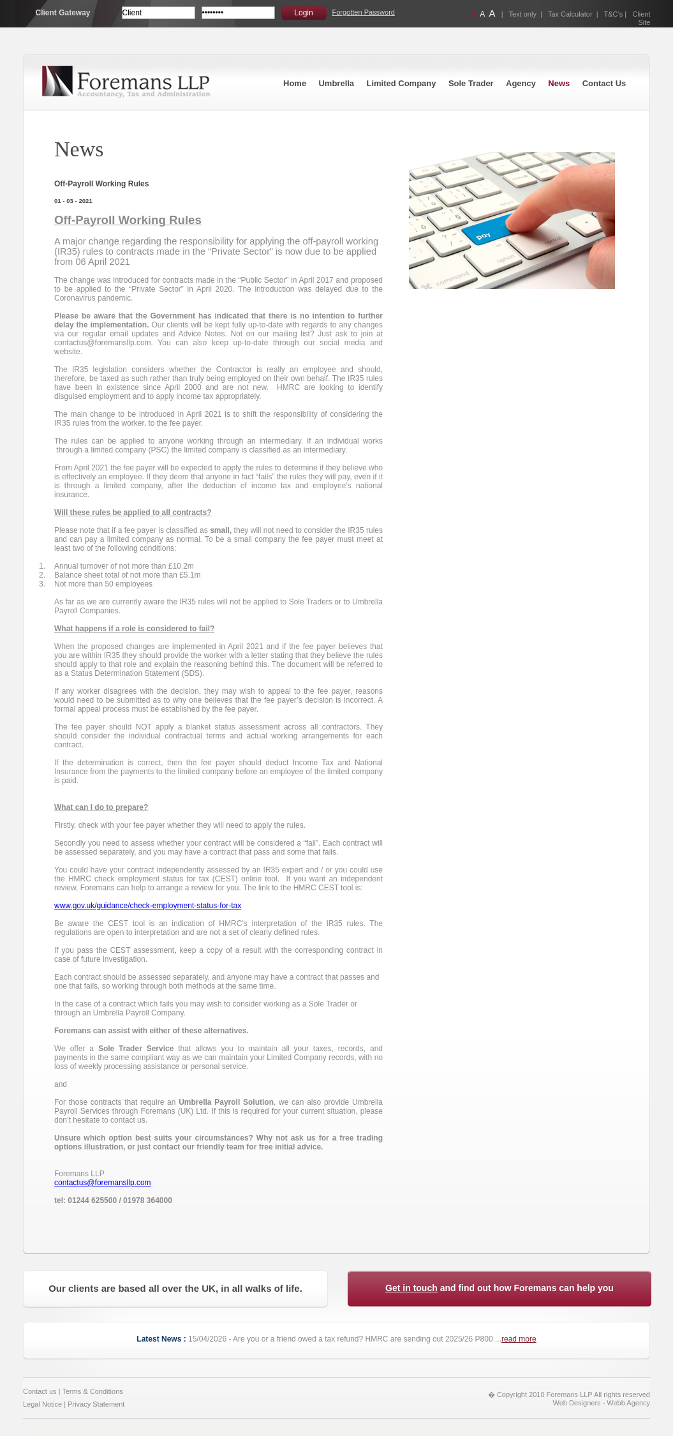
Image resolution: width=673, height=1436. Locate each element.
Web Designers (577, 1403)
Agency (521, 83)
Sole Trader (471, 83)
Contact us (40, 1391)
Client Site (641, 18)
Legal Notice (42, 1404)
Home (294, 83)
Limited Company (401, 83)
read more (518, 1339)
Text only (522, 14)
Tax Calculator (570, 14)
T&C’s (613, 14)
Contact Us (604, 83)
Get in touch (411, 1288)
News (559, 83)
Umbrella (336, 83)
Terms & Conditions (92, 1391)
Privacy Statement (96, 1404)
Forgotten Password (363, 12)
